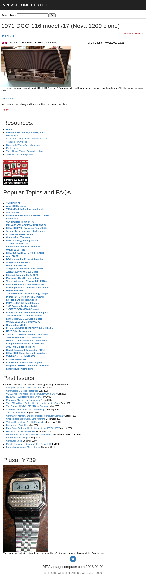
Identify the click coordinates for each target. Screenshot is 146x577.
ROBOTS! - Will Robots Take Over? (23, 397)
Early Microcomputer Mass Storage (23, 447)
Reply (5, 109)
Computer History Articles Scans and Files (26, 138)
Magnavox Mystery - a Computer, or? (24, 400)
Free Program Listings (17, 437)
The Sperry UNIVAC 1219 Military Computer (27, 406)
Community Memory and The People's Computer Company (35, 416)
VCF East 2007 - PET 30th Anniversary (25, 409)
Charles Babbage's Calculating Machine (25, 419)
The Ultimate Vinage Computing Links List (26, 151)
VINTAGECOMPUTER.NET (25, 5)
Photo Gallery (13, 148)
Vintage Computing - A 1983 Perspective (26, 422)
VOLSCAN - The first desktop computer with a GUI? (31, 394)
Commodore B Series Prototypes (22, 391)
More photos (8, 98)
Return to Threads (134, 33)
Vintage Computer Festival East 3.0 (23, 387)
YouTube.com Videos (16, 142)
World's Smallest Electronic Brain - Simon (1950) (30, 434)
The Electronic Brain (16, 412)
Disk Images (12, 135)
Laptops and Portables (17, 425)
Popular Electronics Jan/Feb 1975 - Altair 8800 (29, 444)
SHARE (7, 35)
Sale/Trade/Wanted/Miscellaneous (23, 145)
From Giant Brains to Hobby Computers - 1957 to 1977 (33, 428)
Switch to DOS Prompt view (19, 154)
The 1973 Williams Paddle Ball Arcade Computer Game (33, 403)
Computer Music (14, 441)
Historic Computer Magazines (20, 431)
